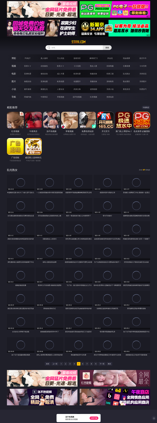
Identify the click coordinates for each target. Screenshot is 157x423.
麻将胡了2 (94, 58)
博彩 (14, 58)
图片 (14, 81)
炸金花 (110, 58)
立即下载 (94, 418)
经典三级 (110, 73)
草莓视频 (60, 97)
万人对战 (60, 58)
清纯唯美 (110, 81)
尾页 (109, 364)
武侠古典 (77, 89)
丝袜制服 (110, 66)
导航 (14, 96)
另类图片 (143, 81)
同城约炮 (27, 97)
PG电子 (28, 58)
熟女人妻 (93, 66)
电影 (14, 73)
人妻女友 (60, 89)
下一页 (102, 364)
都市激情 (27, 89)
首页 (47, 364)
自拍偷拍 (44, 66)
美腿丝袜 (93, 81)
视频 (14, 65)
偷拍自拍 (44, 73)
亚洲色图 (44, 81)
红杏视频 (93, 97)
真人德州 (44, 58)
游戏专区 (77, 58)
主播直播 (126, 66)
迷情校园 (93, 89)
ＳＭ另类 (143, 66)
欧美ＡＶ (60, 66)
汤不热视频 (77, 97)
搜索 (107, 47)
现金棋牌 (126, 58)
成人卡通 (60, 73)
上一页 (55, 364)
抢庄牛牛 (143, 58)
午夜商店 (44, 97)
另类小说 (110, 89)
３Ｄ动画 (77, 66)
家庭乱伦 (44, 89)
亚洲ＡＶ (27, 66)
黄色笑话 (126, 89)
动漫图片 (77, 81)
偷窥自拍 (27, 81)
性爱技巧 (143, 89)
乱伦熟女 (126, 73)
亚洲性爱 (27, 73)
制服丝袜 (93, 73)
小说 (14, 89)
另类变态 (143, 73)
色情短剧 (110, 97)
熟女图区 (126, 81)
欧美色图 (60, 81)
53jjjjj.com (79, 42)
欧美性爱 (77, 73)
